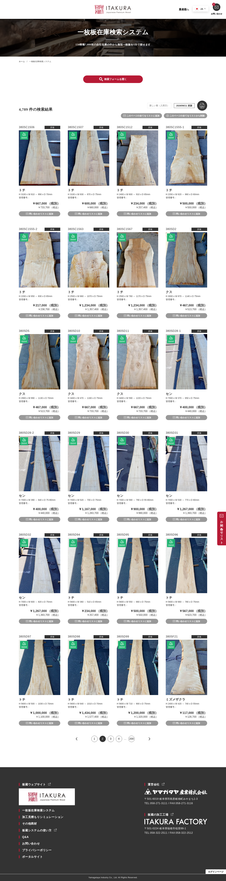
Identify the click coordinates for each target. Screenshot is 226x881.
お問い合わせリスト (221, 531)
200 (131, 738)
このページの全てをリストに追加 (142, 115)
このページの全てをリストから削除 (187, 115)
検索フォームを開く (115, 79)
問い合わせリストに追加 (41, 214)
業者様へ (183, 9)
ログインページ (215, 871)
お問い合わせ (216, 9)
